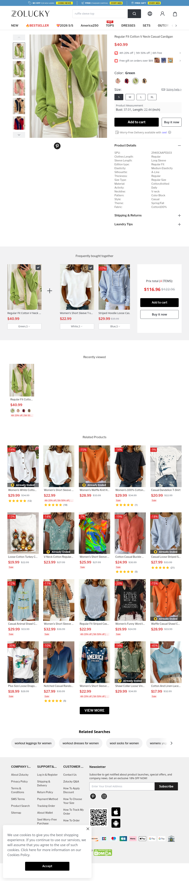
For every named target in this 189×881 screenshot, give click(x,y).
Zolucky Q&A (71, 781)
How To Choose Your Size (72, 800)
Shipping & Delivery (43, 783)
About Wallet (45, 812)
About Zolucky (19, 774)
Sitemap (16, 812)
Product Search (20, 805)
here (32, 850)
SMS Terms (18, 799)
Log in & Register (47, 774)
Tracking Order (46, 805)
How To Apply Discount (71, 790)
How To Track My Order (73, 811)
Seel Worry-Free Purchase (47, 821)
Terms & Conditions (17, 790)
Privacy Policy (19, 781)
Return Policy (45, 792)
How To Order (71, 820)
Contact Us (70, 774)
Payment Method (47, 799)
